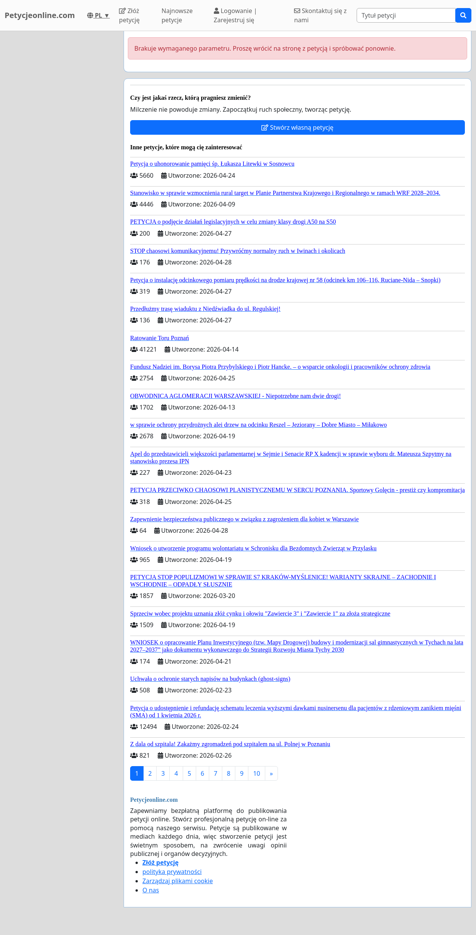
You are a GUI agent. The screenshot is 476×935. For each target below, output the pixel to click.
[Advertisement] (59, 146)
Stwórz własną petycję (297, 127)
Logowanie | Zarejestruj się (235, 15)
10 (256, 773)
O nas (150, 890)
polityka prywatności (172, 871)
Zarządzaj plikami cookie (177, 881)
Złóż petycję (129, 15)
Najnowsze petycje (177, 15)
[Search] (406, 15)
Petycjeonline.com (40, 15)
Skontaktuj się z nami (320, 15)
